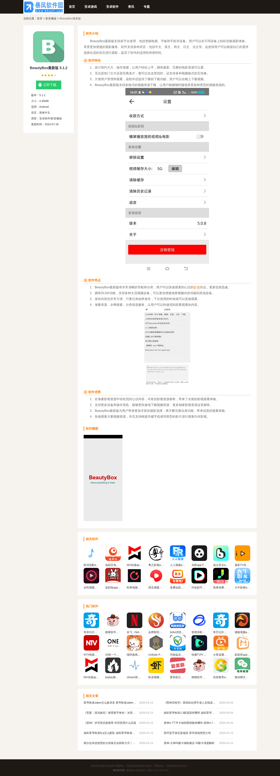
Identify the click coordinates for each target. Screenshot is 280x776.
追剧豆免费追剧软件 (113, 565)
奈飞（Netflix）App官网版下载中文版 (134, 632)
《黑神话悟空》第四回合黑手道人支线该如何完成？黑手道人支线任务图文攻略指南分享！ (190, 702)
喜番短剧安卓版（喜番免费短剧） (178, 587)
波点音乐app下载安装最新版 (221, 565)
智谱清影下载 (199, 632)
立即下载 (47, 85)
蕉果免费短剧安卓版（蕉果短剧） (221, 587)
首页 (72, 6)
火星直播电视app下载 (221, 654)
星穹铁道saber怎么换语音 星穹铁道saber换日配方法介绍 (110, 702)
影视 (197, 287)
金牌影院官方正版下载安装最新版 (156, 632)
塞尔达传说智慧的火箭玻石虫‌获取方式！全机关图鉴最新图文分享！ (110, 743)
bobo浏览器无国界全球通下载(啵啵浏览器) (178, 632)
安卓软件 (112, 6)
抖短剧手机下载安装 (199, 587)
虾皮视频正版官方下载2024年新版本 (156, 677)
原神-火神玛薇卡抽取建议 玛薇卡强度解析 (189, 743)
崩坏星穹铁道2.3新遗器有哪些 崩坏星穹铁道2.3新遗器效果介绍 (190, 712)
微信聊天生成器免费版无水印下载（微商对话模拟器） (242, 677)
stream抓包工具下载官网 (134, 677)
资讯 (131, 6)
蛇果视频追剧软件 (134, 587)
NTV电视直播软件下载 (91, 654)
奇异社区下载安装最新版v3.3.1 (91, 632)
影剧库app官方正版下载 (242, 654)
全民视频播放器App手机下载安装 (91, 587)
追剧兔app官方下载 (113, 587)
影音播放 (51, 18)
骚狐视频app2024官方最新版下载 (242, 632)
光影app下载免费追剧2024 (199, 565)
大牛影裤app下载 (242, 587)
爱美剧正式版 (178, 677)
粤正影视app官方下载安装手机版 (156, 565)
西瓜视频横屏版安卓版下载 (156, 587)
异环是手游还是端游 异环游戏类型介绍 (187, 732)
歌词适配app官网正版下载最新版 (91, 565)
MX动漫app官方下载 (134, 565)
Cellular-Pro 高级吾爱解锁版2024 (156, 654)
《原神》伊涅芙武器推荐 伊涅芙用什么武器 (110, 722)
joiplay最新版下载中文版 (113, 677)
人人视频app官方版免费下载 (178, 565)
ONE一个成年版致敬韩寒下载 (113, 654)
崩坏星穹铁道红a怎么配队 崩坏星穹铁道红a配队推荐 (110, 732)
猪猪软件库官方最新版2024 (199, 677)
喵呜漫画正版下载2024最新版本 (134, 654)
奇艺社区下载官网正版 (221, 632)
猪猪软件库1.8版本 (113, 632)
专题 (147, 6)
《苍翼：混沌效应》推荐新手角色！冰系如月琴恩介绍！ (110, 712)
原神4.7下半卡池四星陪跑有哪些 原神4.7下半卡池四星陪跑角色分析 (190, 722)
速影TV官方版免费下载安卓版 (242, 565)
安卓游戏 (90, 6)
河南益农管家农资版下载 (178, 654)
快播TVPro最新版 (199, 654)
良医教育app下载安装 (221, 677)
